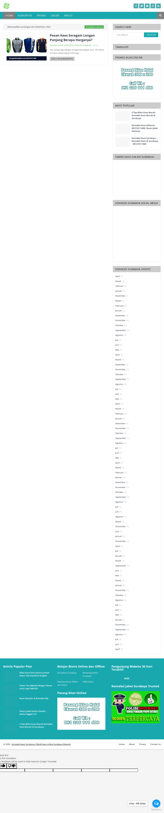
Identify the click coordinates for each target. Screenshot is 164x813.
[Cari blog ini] (129, 34)
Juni (118, 345)
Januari (120, 291)
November (122, 320)
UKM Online (88, 681)
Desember (121, 296)
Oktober (121, 325)
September (122, 330)
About (132, 744)
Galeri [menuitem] (55, 15)
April (119, 276)
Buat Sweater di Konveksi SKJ (34, 698)
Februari (121, 286)
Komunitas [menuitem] (25, 15)
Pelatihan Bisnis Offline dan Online (67, 683)
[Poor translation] (12, 766)
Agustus (120, 335)
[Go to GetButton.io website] (156, 810)
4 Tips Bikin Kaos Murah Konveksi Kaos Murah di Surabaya (143, 115)
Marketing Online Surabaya (90, 674)
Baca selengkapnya (62, 58)
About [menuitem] (68, 15)
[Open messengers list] (156, 804)
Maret (119, 281)
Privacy (142, 744)
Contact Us (155, 744)
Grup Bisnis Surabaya (67, 672)
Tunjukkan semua (94, 27)
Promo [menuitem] (41, 15)
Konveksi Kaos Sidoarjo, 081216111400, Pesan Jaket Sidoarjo (145, 128)
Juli (118, 340)
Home (122, 744)
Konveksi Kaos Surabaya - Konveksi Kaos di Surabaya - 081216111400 (145, 141)
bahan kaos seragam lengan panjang (71, 45)
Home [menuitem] (9, 15)
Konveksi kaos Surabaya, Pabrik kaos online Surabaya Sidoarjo (41, 744)
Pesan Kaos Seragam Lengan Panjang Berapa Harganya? (72, 37)
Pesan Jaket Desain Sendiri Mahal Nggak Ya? (33, 712)
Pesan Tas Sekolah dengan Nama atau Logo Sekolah (36, 687)
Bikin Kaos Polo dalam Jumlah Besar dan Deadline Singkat (34, 674)
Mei (118, 350)
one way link (15, 663)
